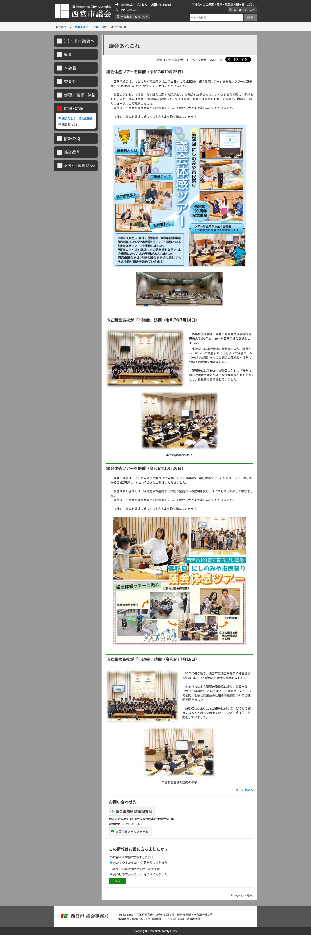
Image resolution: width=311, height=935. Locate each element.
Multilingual (164, 4)
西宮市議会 (81, 27)
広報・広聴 (99, 27)
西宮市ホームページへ (134, 17)
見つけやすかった (125, 874)
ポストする (240, 59)
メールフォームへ (244, 10)
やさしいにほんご (130, 10)
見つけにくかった (155, 874)
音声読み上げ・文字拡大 (134, 4)
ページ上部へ (244, 790)
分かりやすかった (125, 862)
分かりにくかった (155, 862)
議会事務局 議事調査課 (134, 811)
